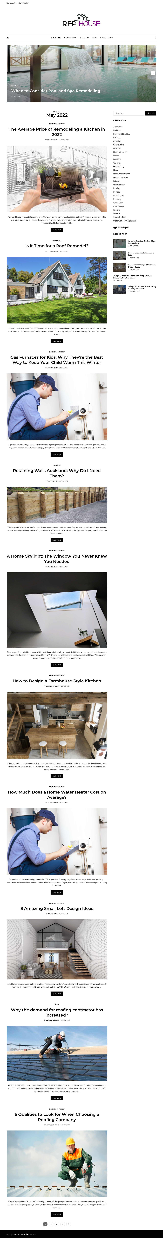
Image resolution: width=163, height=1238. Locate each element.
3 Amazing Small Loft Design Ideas (57, 908)
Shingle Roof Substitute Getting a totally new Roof (142, 288)
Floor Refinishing (120, 152)
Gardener (117, 163)
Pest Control (118, 195)
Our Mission (24, 3)
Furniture (56, 37)
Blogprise (31, 1234)
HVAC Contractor (120, 177)
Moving (116, 188)
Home (94, 37)
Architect (117, 130)
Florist (116, 155)
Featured (117, 148)
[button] (153, 73)
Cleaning (117, 141)
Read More (57, 229)
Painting (116, 192)
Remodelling (70, 37)
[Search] (155, 37)
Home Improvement (17, 86)
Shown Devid (53, 251)
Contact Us (12, 3)
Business (117, 137)
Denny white (53, 368)
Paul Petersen (52, 140)
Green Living (106, 37)
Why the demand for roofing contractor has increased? (57, 1012)
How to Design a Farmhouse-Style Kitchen (57, 680)
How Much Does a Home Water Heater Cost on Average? (57, 795)
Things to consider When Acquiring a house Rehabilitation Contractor (132, 277)
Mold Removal (119, 184)
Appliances (118, 127)
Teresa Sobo (52, 914)
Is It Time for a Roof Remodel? (57, 245)
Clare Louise (52, 481)
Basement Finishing (121, 134)
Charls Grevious (52, 686)
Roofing (84, 37)
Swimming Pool (119, 217)
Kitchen (116, 181)
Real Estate (56, 240)
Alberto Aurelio (52, 1125)
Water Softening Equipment (125, 221)
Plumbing (117, 199)
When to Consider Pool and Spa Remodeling (55, 90)
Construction (118, 145)
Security (116, 213)
